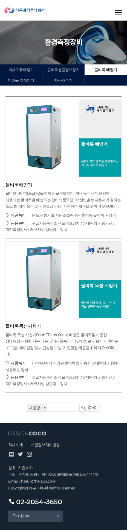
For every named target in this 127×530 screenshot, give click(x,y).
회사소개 (15, 444)
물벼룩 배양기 (105, 69)
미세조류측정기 (21, 69)
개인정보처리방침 (45, 444)
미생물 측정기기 (21, 80)
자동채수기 (63, 80)
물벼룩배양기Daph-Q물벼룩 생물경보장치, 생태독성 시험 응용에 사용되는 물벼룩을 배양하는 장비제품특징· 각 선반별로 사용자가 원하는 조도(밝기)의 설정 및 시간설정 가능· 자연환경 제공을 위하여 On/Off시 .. (63, 200)
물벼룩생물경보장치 (63, 69)
